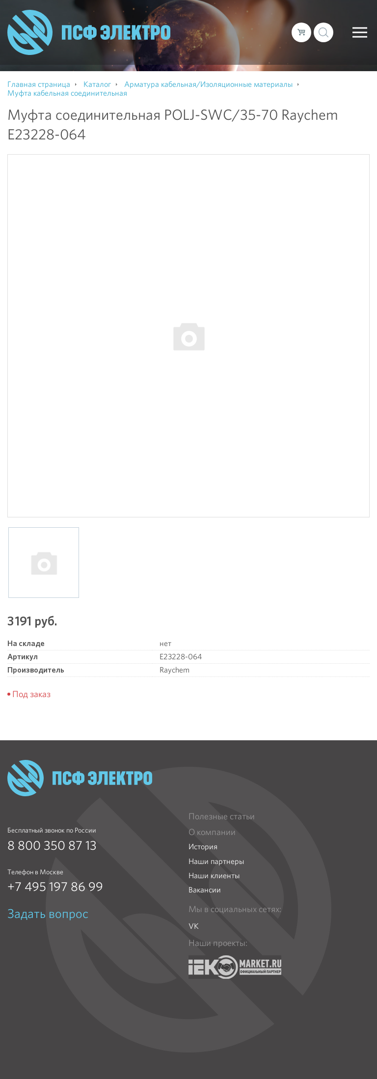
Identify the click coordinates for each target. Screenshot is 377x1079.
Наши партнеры (216, 861)
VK (193, 926)
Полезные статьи (221, 816)
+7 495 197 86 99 (55, 886)
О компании (212, 832)
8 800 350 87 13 (52, 845)
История (202, 846)
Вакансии (204, 889)
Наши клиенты (214, 875)
